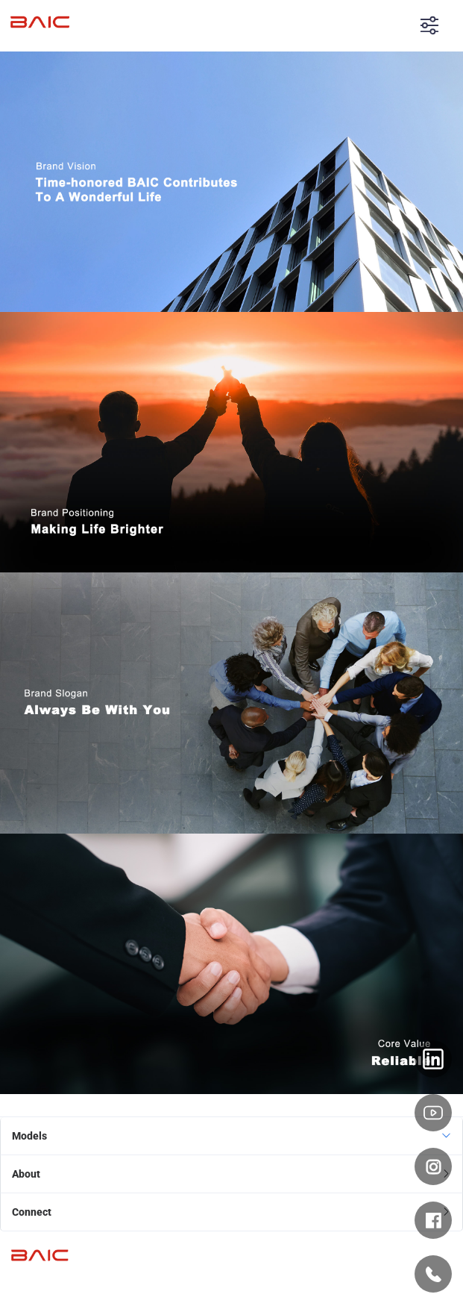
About (26, 1174)
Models (29, 1136)
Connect (31, 1212)
